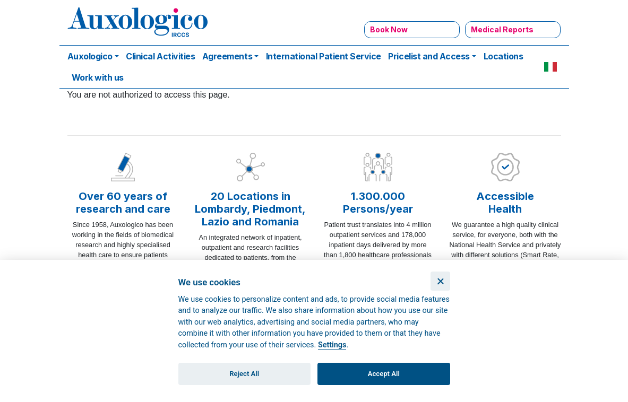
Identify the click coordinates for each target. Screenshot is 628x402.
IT (550, 66)
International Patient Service (323, 56)
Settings (332, 344)
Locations (503, 56)
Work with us (98, 77)
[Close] (440, 281)
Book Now (389, 29)
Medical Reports (502, 29)
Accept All (384, 374)
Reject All (244, 374)
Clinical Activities (160, 56)
